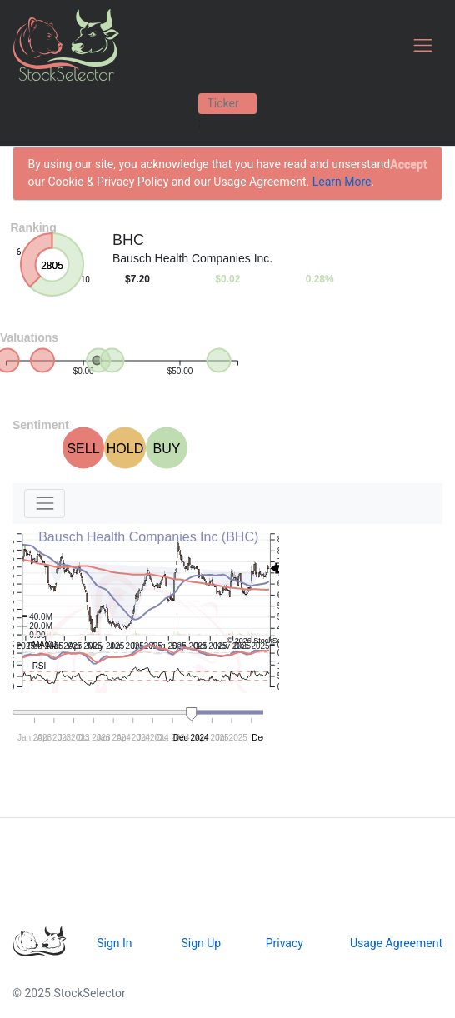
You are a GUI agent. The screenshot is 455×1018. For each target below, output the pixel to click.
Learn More (342, 181)
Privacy (284, 943)
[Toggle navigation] (422, 45)
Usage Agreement (396, 943)
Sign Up (201, 943)
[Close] (409, 164)
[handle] (192, 714)
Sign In (114, 943)
